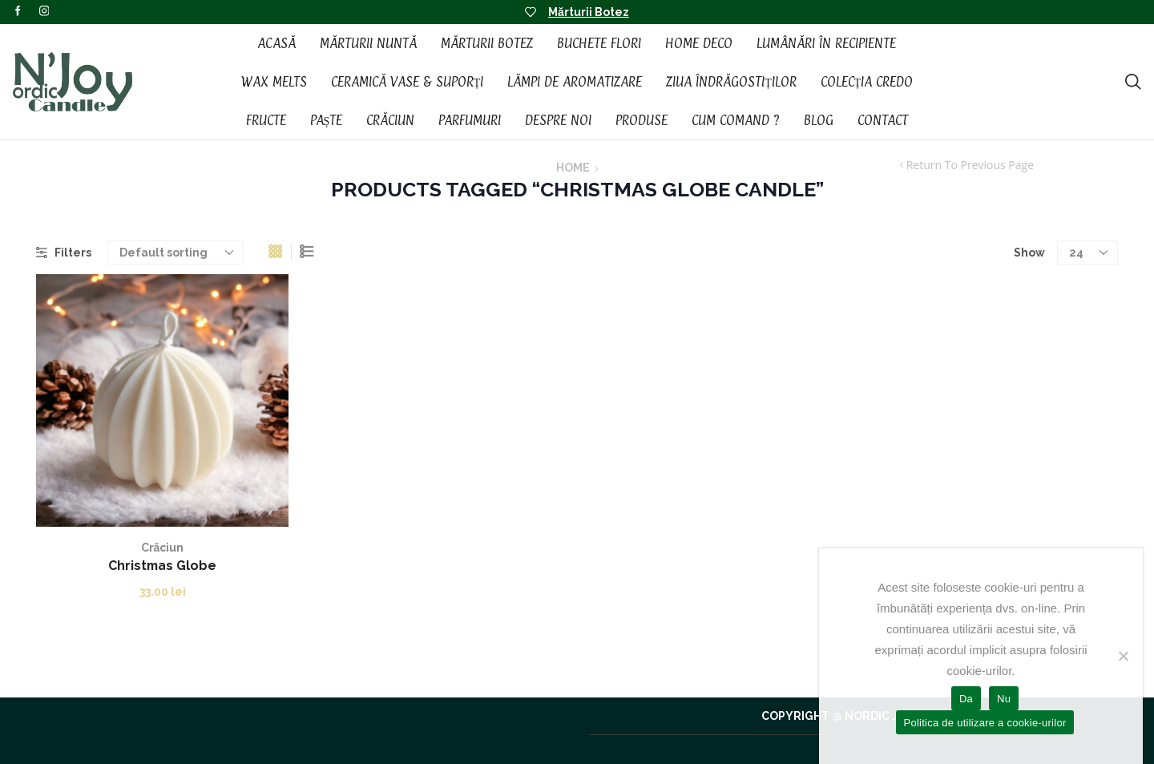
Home (573, 167)
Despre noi (558, 120)
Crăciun (390, 120)
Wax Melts (274, 82)
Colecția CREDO (867, 82)
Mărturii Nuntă (368, 43)
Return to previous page (970, 165)
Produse (641, 120)
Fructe (266, 120)
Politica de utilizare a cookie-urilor (985, 723)
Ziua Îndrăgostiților (731, 82)
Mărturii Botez (588, 12)
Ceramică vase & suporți (407, 82)
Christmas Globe (162, 565)
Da (966, 699)
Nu (1004, 699)
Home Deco (698, 43)
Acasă (276, 43)
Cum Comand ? (736, 120)
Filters (63, 252)
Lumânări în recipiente (826, 43)
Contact (882, 120)
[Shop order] (175, 253)
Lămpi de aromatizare (574, 82)
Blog (818, 120)
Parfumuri (469, 120)
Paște (326, 120)
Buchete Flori (599, 43)
